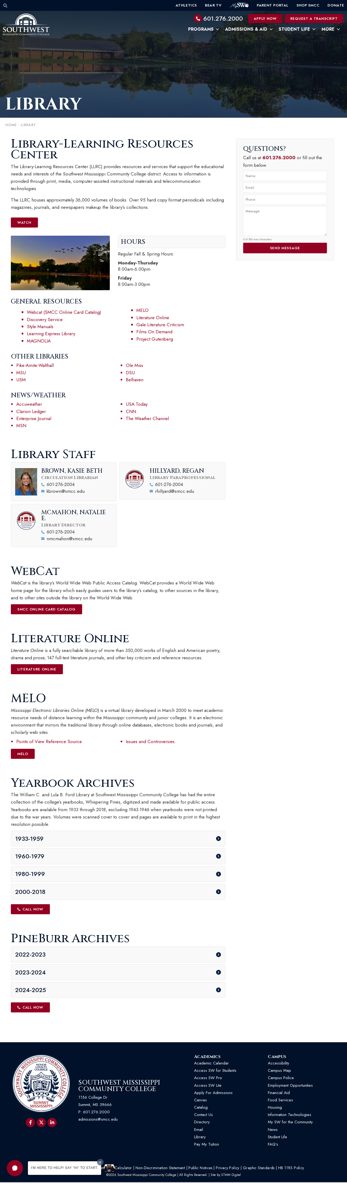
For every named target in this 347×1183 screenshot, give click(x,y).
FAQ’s (273, 1145)
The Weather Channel (147, 418)
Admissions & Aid (249, 29)
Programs (204, 29)
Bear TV (213, 5)
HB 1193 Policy (291, 1168)
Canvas (200, 1101)
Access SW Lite (207, 1086)
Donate (335, 5)
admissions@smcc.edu (98, 1120)
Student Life (297, 29)
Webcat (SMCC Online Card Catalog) (64, 312)
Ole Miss (134, 365)
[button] (15, 1168)
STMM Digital (231, 1175)
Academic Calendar (211, 1064)
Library (200, 1137)
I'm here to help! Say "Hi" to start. (64, 1168)
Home (11, 125)
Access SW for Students (215, 1071)
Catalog (201, 1108)
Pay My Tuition (206, 1145)
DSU (130, 372)
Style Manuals (40, 327)
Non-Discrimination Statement (160, 1168)
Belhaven (134, 380)
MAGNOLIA (39, 341)
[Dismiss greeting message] (100, 1162)
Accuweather (29, 404)
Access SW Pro (208, 1079)
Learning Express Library (51, 334)
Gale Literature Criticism (160, 325)
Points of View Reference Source (49, 741)
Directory (202, 1123)
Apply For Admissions (213, 1093)
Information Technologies (289, 1115)
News (273, 1130)
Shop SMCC (308, 5)
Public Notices (200, 1168)
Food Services (280, 1101)
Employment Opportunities (291, 1086)
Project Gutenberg (154, 339)
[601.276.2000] (198, 18)
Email (198, 1130)
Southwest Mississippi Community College (119, 1086)
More (331, 29)
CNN (131, 411)
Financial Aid (279, 1093)
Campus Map (279, 1071)
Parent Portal (272, 5)
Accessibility (278, 1064)
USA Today (136, 404)
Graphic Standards (259, 1168)
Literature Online (152, 317)
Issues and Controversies (150, 741)
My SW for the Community (290, 1123)
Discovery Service (45, 319)
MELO (142, 310)
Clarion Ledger (31, 411)
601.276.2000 (223, 18)
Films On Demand (154, 332)
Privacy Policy (227, 1168)
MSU (21, 372)
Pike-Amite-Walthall (35, 365)
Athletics (186, 5)
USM (21, 380)
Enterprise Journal (33, 418)
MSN (21, 426)
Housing (275, 1108)
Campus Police (281, 1079)
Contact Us (203, 1115)
